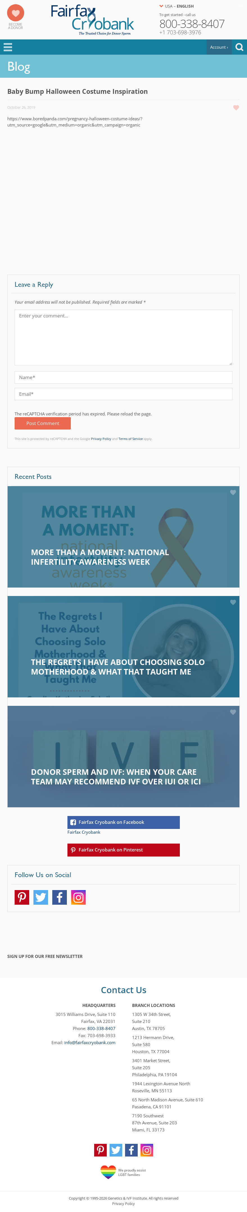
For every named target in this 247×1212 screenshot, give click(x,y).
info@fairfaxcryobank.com (89, 1042)
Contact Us (123, 990)
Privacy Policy (101, 439)
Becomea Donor (15, 26)
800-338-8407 (101, 1028)
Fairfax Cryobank (83, 832)
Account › (219, 47)
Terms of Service (131, 439)
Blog (18, 66)
